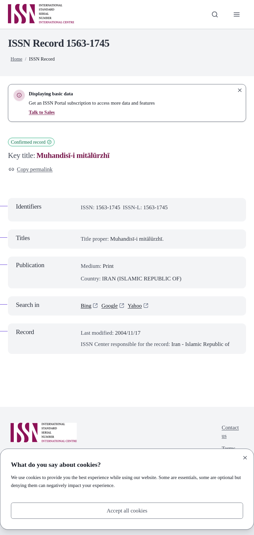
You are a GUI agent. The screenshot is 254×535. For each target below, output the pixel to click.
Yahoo (135, 306)
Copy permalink (31, 169)
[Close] (245, 457)
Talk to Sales (42, 112)
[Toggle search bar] (214, 14)
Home (16, 59)
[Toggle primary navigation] (236, 14)
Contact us (230, 432)
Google (110, 306)
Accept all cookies (127, 510)
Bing (86, 306)
